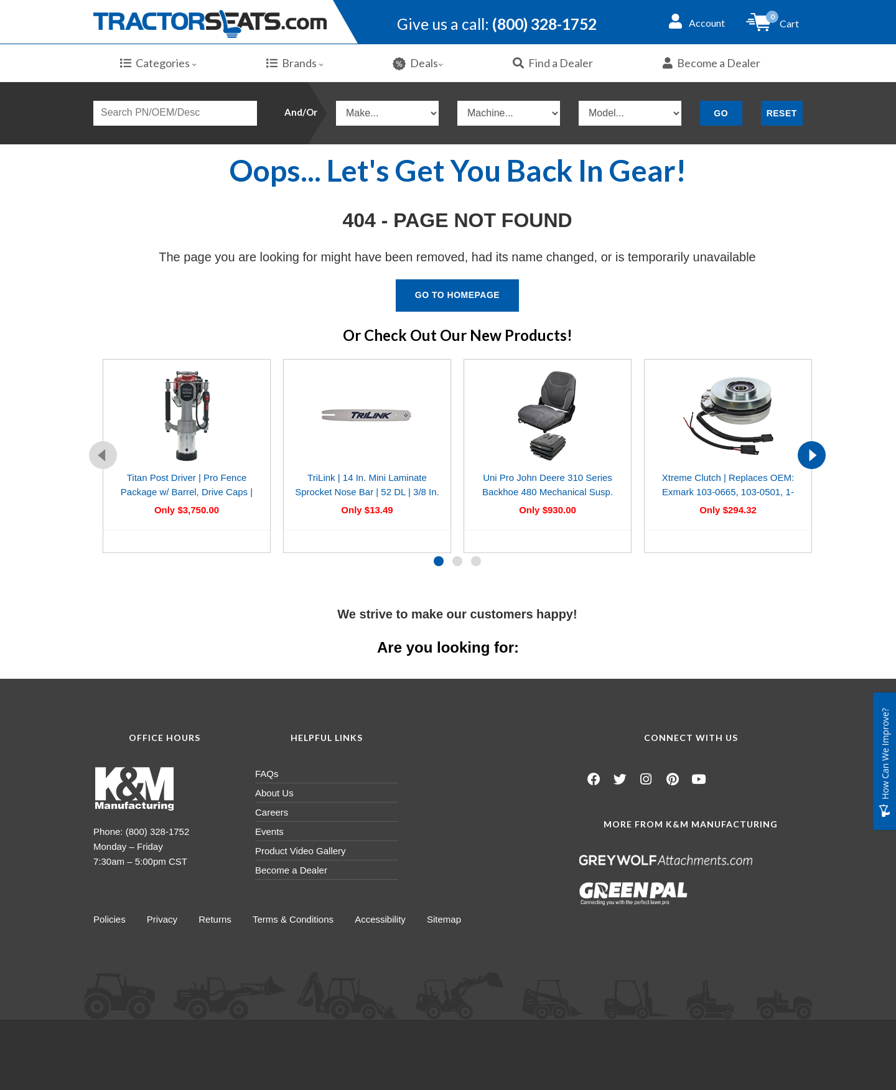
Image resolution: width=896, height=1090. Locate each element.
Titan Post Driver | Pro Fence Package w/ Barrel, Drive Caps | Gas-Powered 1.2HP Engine (187, 492)
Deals (418, 63)
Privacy (162, 919)
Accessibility (382, 919)
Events (269, 831)
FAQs (267, 773)
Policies (109, 919)
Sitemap (447, 919)
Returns (216, 919)
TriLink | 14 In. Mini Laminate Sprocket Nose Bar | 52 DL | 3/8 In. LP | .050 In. (367, 492)
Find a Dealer (553, 63)
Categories (158, 63)
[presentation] (103, 455)
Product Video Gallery (300, 850)
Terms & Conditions (294, 919)
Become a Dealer (711, 63)
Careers (271, 812)
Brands (295, 63)
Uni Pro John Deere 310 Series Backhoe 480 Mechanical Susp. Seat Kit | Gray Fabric (547, 492)
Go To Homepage (457, 295)
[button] (438, 561)
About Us (274, 793)
